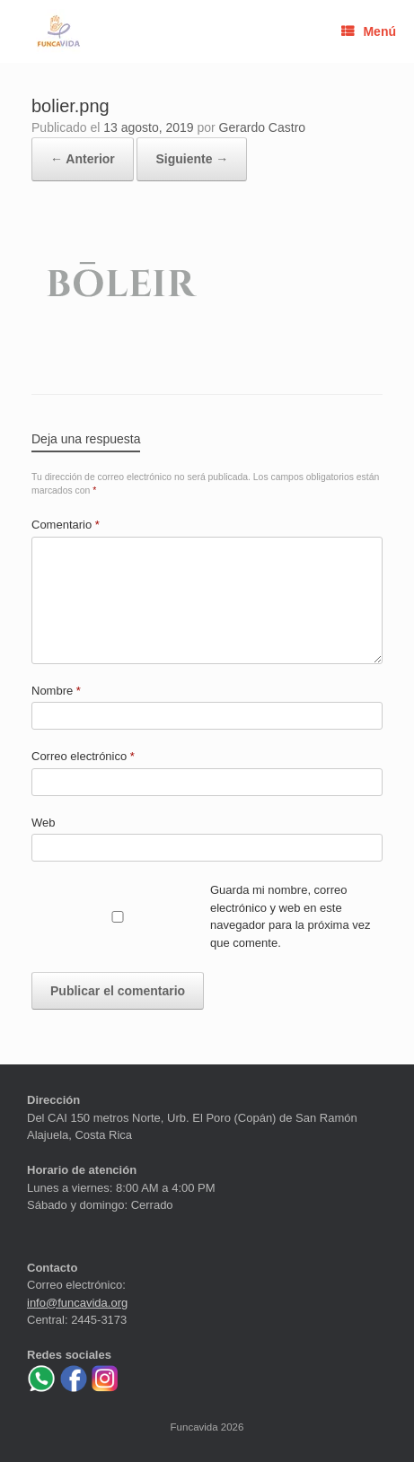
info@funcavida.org (77, 1302)
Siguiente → (191, 159)
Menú (368, 31)
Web (43, 822)
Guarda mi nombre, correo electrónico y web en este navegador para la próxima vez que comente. (290, 916)
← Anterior (82, 159)
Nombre (56, 690)
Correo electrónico (83, 756)
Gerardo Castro (262, 127)
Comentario (65, 524)
